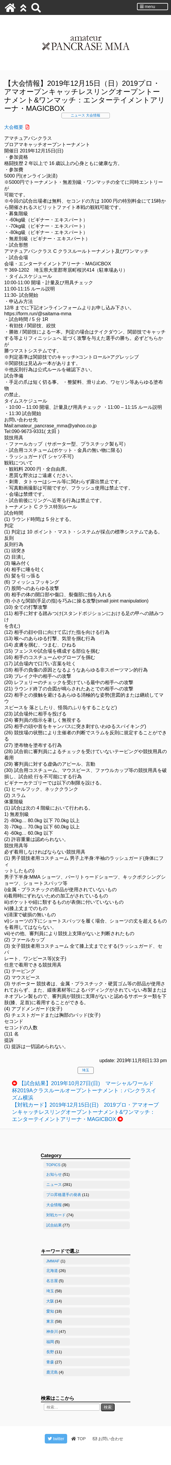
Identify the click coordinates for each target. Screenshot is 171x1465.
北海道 (52, 1270)
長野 (50, 1352)
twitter (56, 1438)
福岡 (50, 1341)
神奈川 (52, 1331)
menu (147, 6)
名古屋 (52, 1281)
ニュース (78, 115)
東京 (50, 1321)
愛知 (50, 1311)
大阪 (50, 1301)
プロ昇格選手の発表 (63, 1194)
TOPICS (53, 1165)
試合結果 (54, 1225)
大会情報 (93, 115)
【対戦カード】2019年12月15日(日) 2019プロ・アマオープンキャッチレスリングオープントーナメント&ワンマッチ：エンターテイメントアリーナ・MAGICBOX (85, 1112)
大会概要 (13, 127)
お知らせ (54, 1174)
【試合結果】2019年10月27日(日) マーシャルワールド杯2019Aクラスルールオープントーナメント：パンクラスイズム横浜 (84, 1090)
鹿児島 (52, 1372)
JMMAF (53, 1261)
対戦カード (56, 1215)
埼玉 (85, 1070)
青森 (50, 1362)
